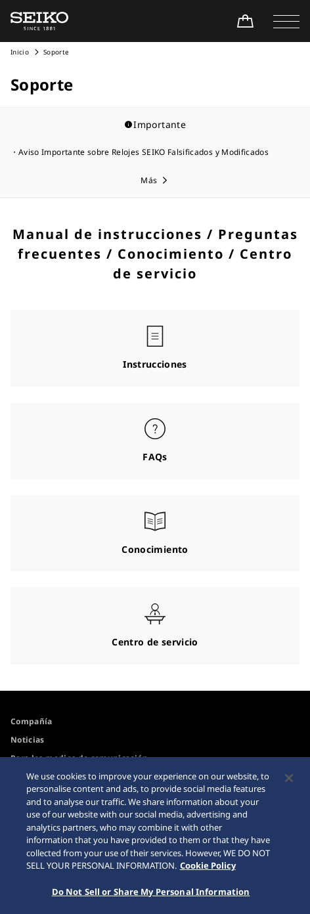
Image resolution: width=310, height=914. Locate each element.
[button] (286, 21)
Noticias (28, 739)
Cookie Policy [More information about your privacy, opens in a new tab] (208, 869)
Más (149, 180)
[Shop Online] (245, 21)
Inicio (20, 51)
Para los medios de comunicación (79, 758)
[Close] (289, 780)
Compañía (32, 721)
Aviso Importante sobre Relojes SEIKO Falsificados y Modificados (143, 152)
